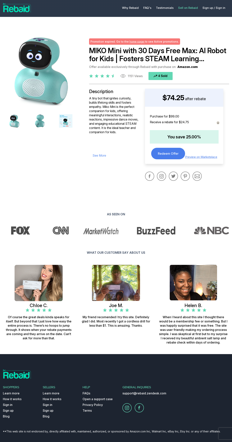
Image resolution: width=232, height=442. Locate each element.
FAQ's (147, 8)
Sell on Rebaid (188, 8)
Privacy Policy (93, 405)
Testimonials (165, 8)
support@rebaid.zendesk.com (144, 393)
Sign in (220, 8)
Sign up (8, 410)
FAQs (86, 393)
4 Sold (160, 76)
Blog (6, 416)
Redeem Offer (168, 153)
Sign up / (208, 8)
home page (137, 41)
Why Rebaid (130, 8)
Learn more (11, 393)
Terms (87, 410)
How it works (12, 399)
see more (99, 155)
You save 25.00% (184, 136)
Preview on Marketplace (201, 157)
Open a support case (98, 399)
